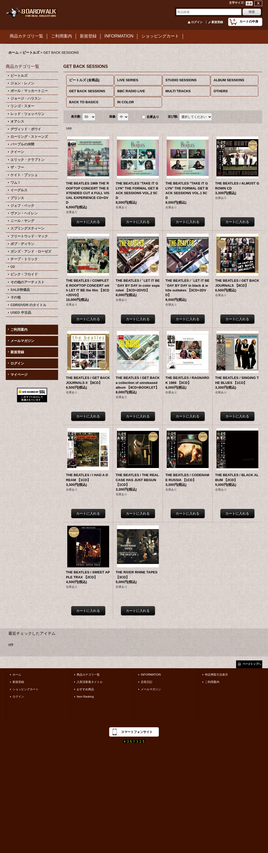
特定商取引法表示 (216, 674)
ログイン (197, 22)
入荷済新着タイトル (90, 681)
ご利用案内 (18, 330)
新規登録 (217, 22)
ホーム (17, 674)
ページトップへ (252, 663)
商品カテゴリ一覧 (88, 674)
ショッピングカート (25, 689)
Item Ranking (85, 696)
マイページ (18, 375)
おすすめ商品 (85, 689)
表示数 (76, 116)
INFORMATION (151, 674)
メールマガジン (22, 341)
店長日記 (146, 681)
